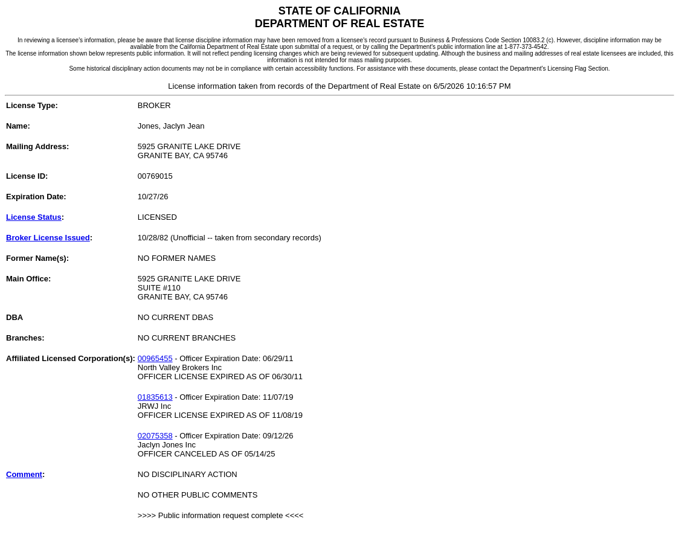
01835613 (155, 397)
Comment (24, 474)
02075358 (155, 435)
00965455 (155, 358)
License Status (34, 217)
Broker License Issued (48, 237)
